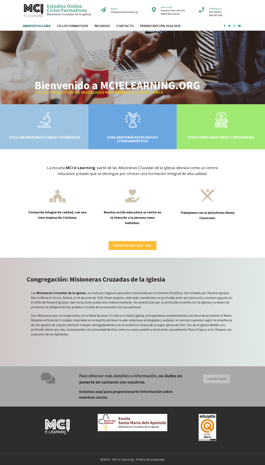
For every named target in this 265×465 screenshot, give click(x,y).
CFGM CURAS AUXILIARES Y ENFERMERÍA (221, 137)
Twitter (229, 26)
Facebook (225, 26)
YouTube (239, 26)
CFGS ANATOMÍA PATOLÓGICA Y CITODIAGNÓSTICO (132, 139)
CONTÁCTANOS (217, 379)
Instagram (234, 26)
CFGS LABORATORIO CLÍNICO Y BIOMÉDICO (44, 137)
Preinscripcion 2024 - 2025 (132, 245)
